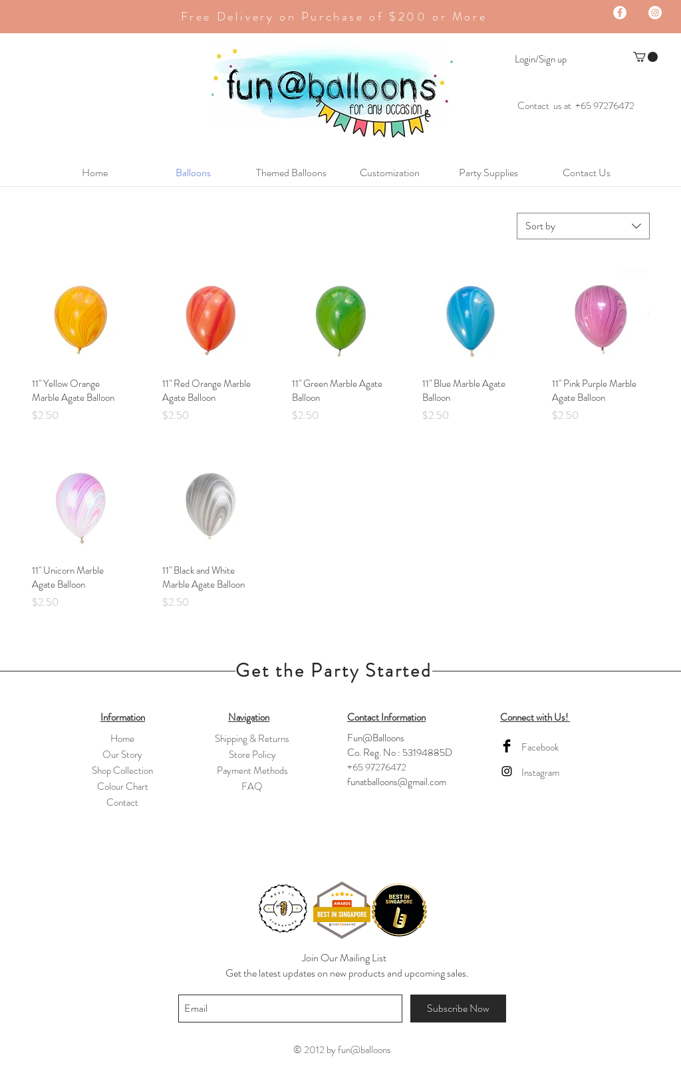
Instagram (540, 772)
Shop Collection (122, 770)
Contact (122, 802)
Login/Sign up (541, 59)
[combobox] (583, 226)
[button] (645, 57)
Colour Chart (122, 786)
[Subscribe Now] (458, 1008)
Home (122, 738)
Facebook (540, 747)
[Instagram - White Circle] (655, 12)
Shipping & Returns (252, 738)
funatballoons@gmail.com (396, 782)
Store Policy (252, 754)
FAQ (252, 786)
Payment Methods (252, 770)
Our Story (122, 754)
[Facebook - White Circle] (619, 12)
